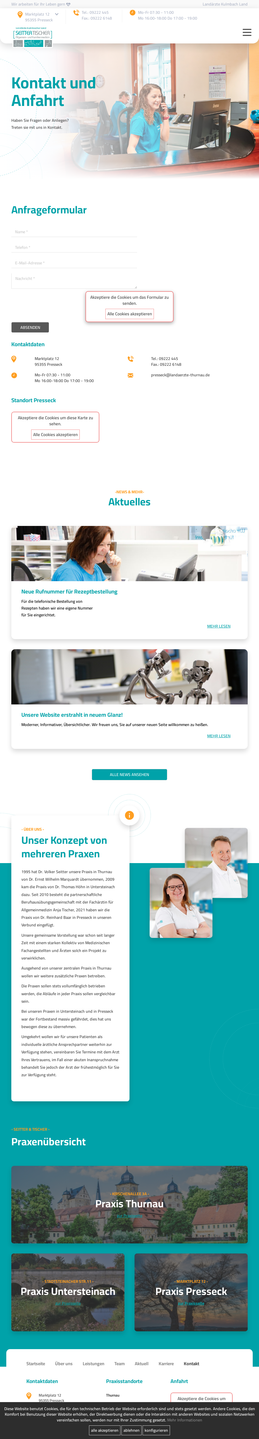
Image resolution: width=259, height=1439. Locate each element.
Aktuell (142, 1363)
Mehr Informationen (184, 1420)
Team (119, 1363)
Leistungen (93, 1363)
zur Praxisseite (129, 1215)
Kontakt (191, 1363)
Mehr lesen (219, 626)
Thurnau (112, 1395)
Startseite (35, 1363)
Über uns (64, 1363)
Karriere (166, 1363)
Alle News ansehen (129, 774)
